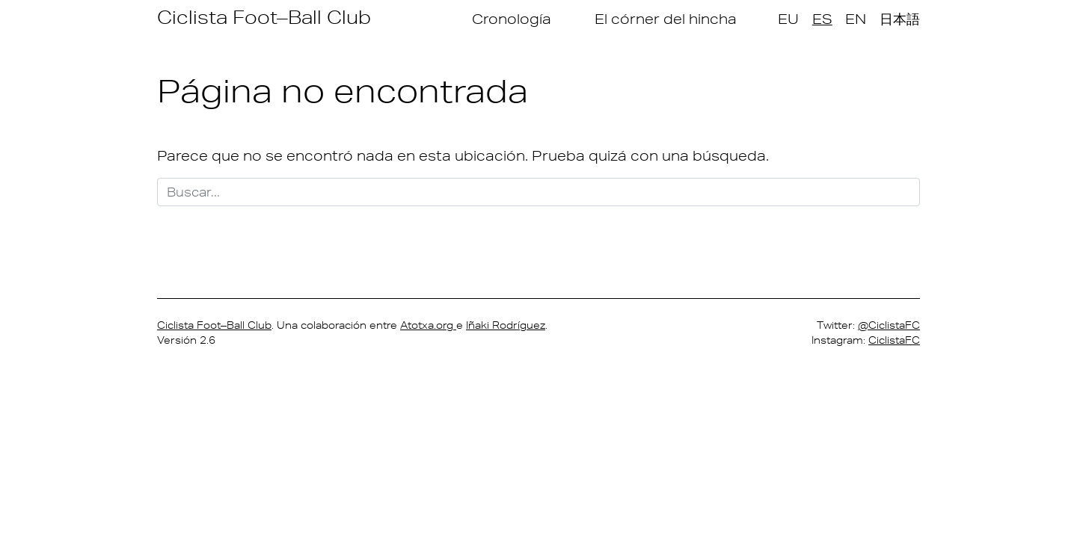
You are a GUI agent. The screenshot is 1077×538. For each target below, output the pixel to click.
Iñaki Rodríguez (505, 325)
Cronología (511, 18)
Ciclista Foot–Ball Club (264, 17)
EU (788, 18)
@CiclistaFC (889, 325)
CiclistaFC (894, 340)
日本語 (900, 18)
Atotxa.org (428, 325)
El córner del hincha (666, 18)
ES (822, 18)
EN (855, 18)
